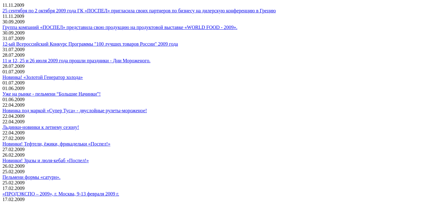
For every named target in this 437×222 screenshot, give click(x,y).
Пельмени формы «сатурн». (31, 177)
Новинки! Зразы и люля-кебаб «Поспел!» (45, 160)
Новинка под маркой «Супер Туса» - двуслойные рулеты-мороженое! (74, 110)
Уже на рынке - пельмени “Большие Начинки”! (51, 94)
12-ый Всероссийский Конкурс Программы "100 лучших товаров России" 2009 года (90, 44)
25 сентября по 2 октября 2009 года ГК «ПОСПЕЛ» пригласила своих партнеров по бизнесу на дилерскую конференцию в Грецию (139, 10)
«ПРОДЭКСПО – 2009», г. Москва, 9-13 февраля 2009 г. (60, 193)
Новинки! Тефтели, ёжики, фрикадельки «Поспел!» (56, 143)
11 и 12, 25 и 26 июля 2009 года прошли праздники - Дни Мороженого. (76, 60)
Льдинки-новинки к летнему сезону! (40, 127)
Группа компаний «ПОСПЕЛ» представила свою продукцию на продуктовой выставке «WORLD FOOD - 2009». (119, 27)
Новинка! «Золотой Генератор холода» (42, 77)
